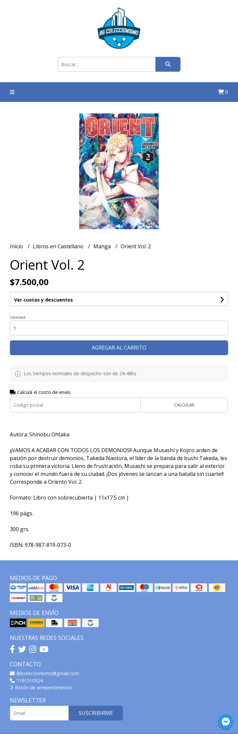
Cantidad (17, 317)
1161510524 (26, 680)
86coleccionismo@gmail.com (44, 673)
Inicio (17, 246)
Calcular (184, 405)
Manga (102, 246)
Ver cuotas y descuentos (43, 300)
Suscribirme (96, 713)
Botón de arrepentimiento (41, 687)
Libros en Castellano (59, 246)
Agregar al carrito (119, 347)
